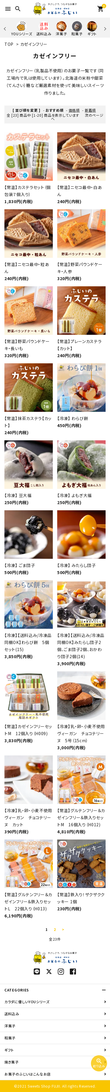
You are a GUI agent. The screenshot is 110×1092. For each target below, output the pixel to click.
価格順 (74, 110)
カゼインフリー (34, 44)
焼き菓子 (11, 1061)
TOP (8, 44)
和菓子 (10, 1037)
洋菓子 (10, 1025)
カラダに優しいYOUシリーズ (27, 1001)
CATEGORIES (16, 989)
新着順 (90, 110)
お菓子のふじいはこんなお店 (27, 1073)
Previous (5, 28)
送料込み (11, 1013)
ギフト (9, 1049)
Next (104, 28)
